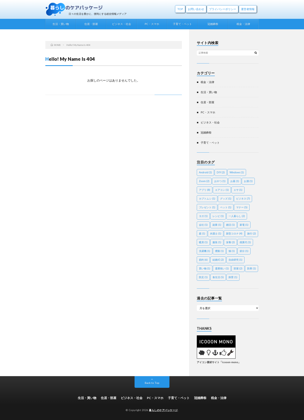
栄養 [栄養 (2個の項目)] (230, 242)
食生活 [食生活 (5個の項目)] (218, 277)
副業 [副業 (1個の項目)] (216, 224)
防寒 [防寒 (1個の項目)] (251, 268)
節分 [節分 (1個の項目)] (244, 251)
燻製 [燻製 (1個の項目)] (219, 251)
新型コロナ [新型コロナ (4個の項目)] (234, 233)
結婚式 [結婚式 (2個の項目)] (218, 259)
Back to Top (152, 382)
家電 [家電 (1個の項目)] (244, 224)
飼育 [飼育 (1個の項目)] (233, 277)
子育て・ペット (182, 24)
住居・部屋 (91, 24)
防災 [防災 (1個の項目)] (203, 277)
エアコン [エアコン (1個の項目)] (222, 189)
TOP (180, 9)
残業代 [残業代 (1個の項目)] (245, 242)
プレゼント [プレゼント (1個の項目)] (207, 207)
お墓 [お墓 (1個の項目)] (234, 181)
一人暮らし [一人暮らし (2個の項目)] (237, 216)
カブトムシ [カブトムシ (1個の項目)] (207, 198)
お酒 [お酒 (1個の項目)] (248, 181)
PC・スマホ (152, 24)
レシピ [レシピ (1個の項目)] (218, 216)
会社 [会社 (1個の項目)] (203, 224)
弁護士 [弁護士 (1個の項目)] (215, 233)
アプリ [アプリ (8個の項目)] (204, 189)
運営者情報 (248, 9)
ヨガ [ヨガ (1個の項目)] (203, 216)
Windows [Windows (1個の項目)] (237, 172)
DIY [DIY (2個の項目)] (221, 172)
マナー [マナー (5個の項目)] (241, 207)
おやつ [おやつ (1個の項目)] (219, 181)
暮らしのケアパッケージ (163, 410)
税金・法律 (243, 24)
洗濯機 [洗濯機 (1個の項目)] (204, 251)
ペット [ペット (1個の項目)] (225, 207)
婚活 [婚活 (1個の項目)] (230, 224)
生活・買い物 (61, 24)
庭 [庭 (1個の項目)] (202, 233)
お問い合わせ (196, 9)
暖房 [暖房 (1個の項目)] (203, 242)
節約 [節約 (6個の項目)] (203, 259)
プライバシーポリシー (222, 9)
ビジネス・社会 (121, 24)
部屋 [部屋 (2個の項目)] (238, 268)
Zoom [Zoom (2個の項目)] (204, 181)
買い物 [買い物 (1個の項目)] (204, 268)
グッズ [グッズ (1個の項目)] (225, 198)
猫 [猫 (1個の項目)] (232, 251)
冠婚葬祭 (212, 24)
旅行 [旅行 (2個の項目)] (251, 233)
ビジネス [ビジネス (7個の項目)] (243, 198)
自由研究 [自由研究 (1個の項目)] (235, 259)
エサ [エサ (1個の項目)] (238, 189)
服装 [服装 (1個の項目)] (216, 242)
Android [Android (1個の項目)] (205, 172)
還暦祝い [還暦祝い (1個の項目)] (222, 268)
